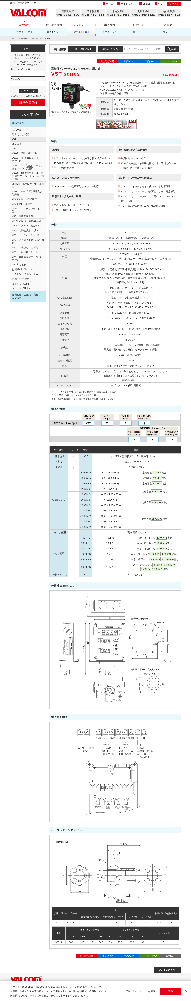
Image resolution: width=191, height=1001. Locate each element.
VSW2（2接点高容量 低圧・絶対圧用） (28, 159)
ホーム (109, 3)
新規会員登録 (28, 102)
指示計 (166, 31)
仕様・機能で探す (82, 49)
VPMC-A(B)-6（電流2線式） (27, 220)
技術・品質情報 (52, 25)
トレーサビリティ (21, 288)
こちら (41, 95)
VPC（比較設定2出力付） (25, 252)
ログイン (174, 3)
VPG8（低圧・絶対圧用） (25, 198)
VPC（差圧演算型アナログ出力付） (27, 258)
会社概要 (166, 25)
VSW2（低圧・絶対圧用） (26, 153)
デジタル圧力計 (81, 31)
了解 (170, 991)
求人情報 (109, 25)
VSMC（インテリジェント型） (26, 210)
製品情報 (24, 25)
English (147, 3)
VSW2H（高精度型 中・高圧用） (28, 185)
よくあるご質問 (20, 283)
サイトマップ (128, 3)
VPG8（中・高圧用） (23, 203)
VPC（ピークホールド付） (26, 235)
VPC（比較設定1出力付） (25, 247)
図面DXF (150, 61)
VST (14, 139)
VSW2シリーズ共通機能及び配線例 (27, 193)
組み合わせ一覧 (20, 134)
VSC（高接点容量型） (23, 216)
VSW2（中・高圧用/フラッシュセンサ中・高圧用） (27, 167)
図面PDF (129, 61)
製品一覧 (17, 129)
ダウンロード (81, 25)
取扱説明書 (107, 61)
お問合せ (138, 25)
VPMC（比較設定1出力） (25, 230)
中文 (160, 3)
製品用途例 (18, 122)
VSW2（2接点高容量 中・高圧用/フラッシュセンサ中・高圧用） (28, 176)
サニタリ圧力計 (24, 31)
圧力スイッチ (109, 31)
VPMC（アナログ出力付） (26, 225)
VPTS (15, 148)
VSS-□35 (16, 143)
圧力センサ (52, 31)
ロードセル (138, 31)
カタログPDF (170, 61)
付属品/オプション (22, 269)
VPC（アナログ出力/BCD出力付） (28, 241)
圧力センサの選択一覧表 (25, 274)
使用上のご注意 (20, 278)
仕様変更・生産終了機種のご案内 (25, 296)
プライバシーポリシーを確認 (139, 991)
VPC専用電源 (19, 264)
